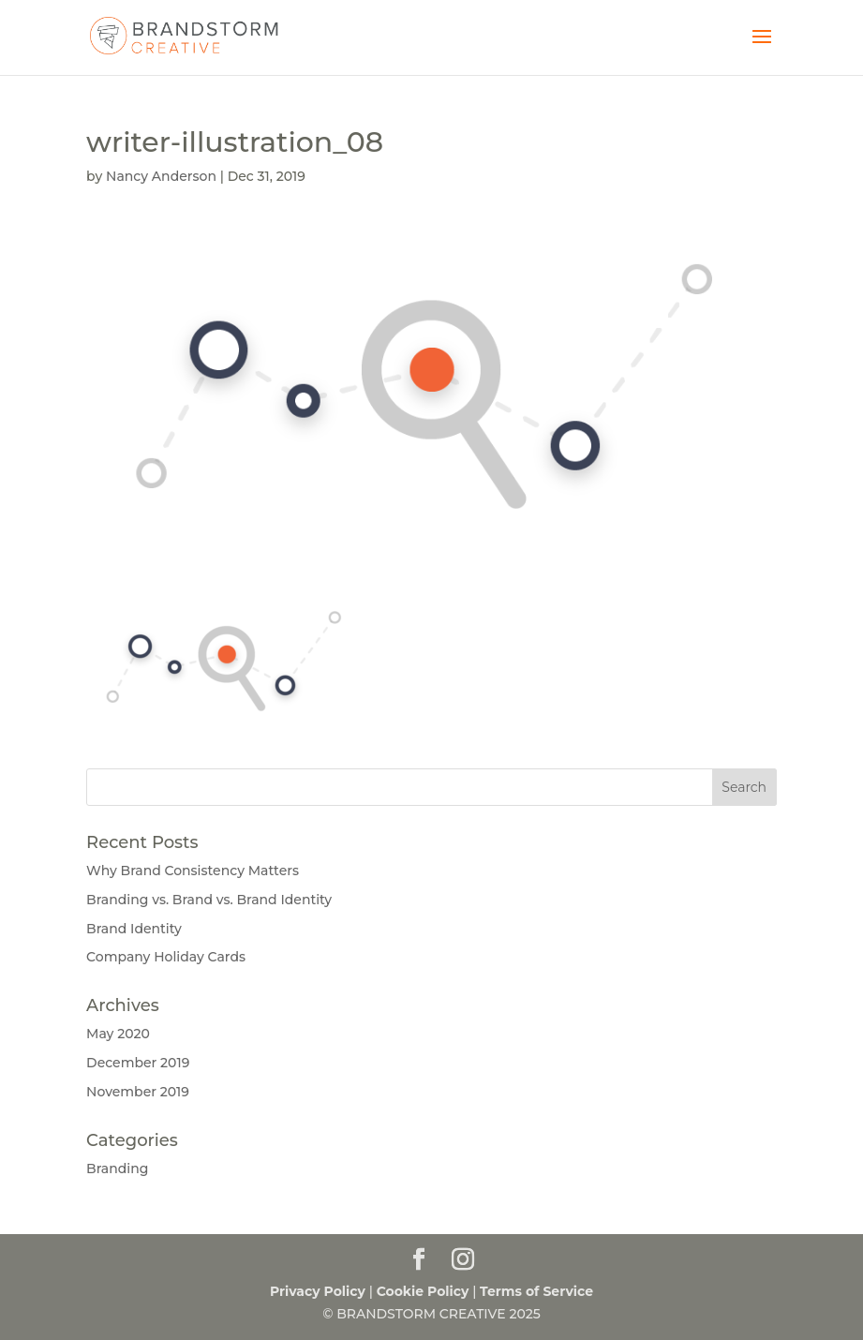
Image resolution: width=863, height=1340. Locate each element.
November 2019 (137, 1091)
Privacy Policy (317, 1291)
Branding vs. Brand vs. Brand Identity (209, 899)
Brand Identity (134, 928)
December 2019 (137, 1062)
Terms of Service (536, 1291)
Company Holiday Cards (166, 956)
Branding (117, 1168)
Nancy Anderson (161, 176)
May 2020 (118, 1033)
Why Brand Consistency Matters (192, 870)
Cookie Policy (423, 1291)
